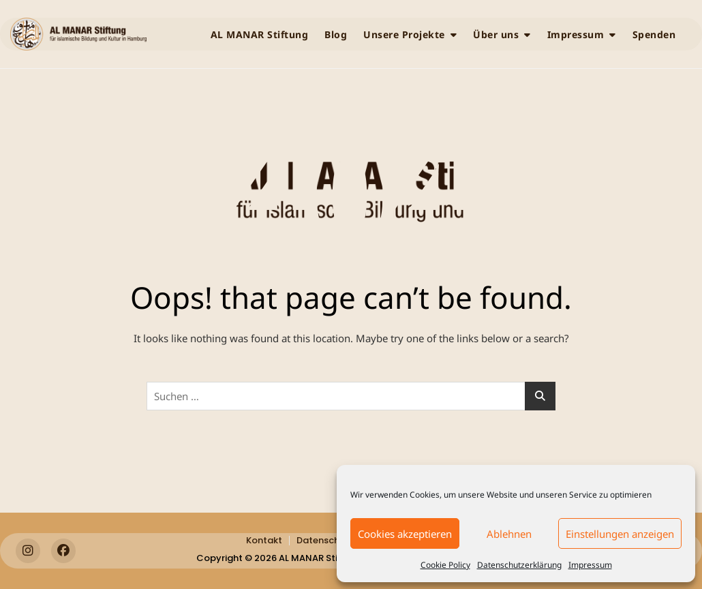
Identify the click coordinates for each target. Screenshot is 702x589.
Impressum (590, 565)
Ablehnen (509, 534)
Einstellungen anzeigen (620, 534)
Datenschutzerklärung (519, 565)
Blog (335, 34)
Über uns (496, 34)
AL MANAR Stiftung (260, 34)
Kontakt (264, 540)
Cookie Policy (445, 565)
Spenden (654, 34)
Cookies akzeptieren (405, 534)
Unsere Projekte (404, 34)
